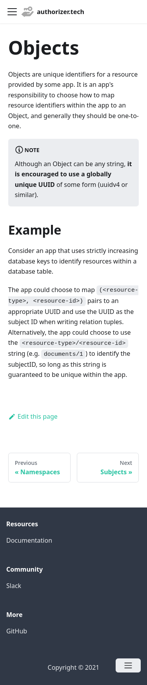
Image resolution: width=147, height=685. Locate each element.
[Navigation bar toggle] (12, 12)
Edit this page (33, 416)
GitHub (16, 631)
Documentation (29, 540)
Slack (13, 585)
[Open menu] (128, 665)
